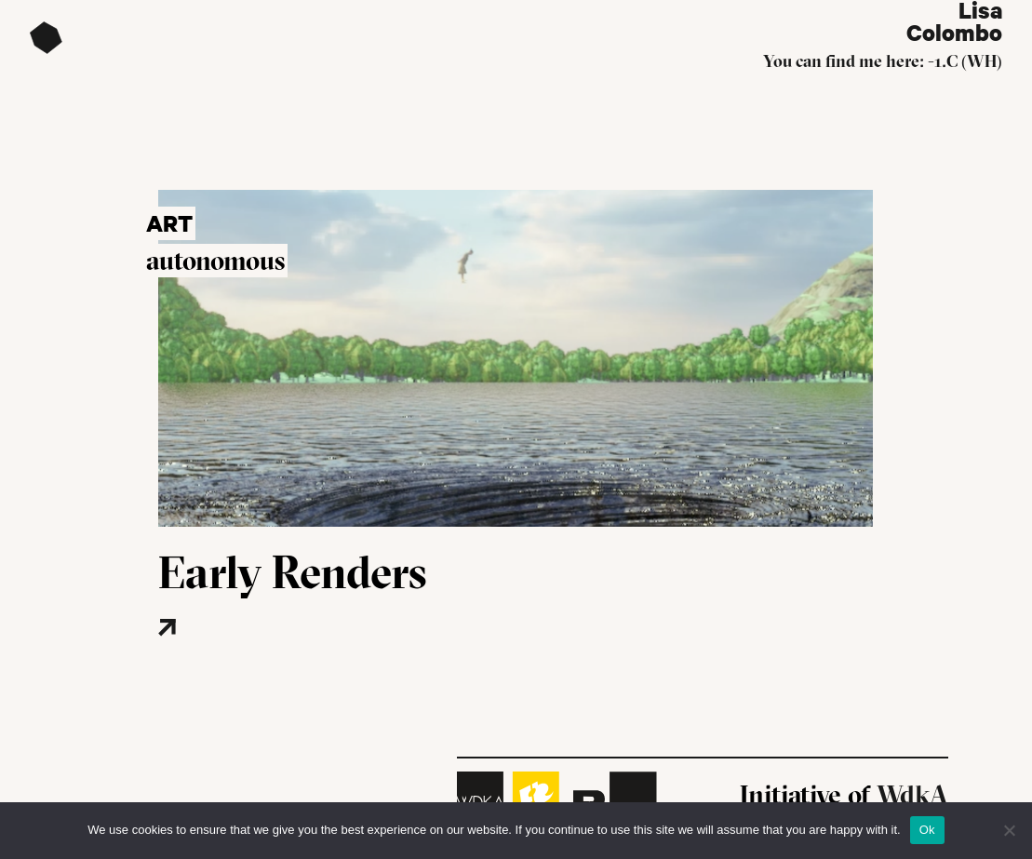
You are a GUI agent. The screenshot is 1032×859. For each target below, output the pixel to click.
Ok (927, 830)
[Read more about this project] (223, 655)
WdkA (912, 795)
